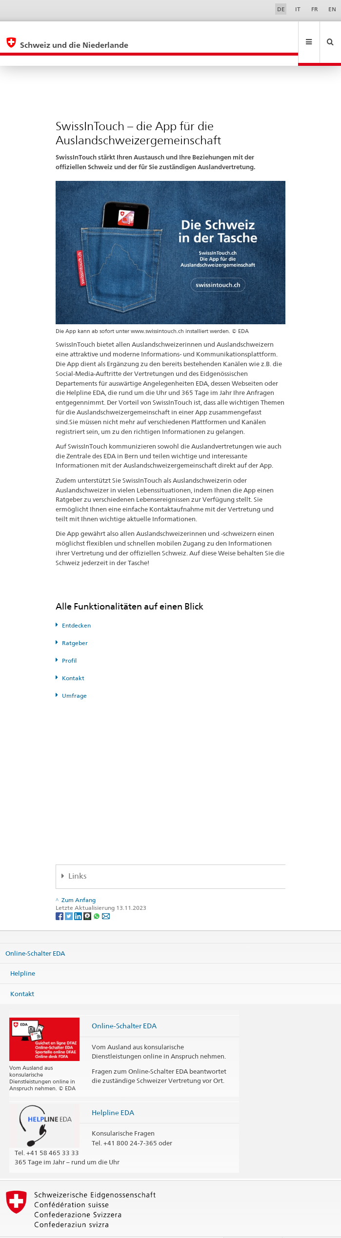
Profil (69, 639)
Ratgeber (75, 622)
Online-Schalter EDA (35, 932)
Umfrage (74, 674)
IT (298, 9)
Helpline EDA (113, 1091)
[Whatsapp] (97, 894)
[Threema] (88, 894)
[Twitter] (69, 894)
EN (332, 9)
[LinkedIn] (78, 894)
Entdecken (76, 604)
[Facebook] (60, 894)
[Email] (106, 894)
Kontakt (73, 657)
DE (281, 9)
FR (314, 9)
